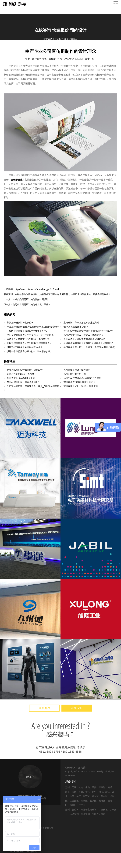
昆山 (87, 787)
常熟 (94, 787)
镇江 (101, 792)
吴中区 (104, 796)
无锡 (74, 787)
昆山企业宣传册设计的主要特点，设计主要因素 (30, 335)
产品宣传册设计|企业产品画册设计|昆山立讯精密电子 (33, 326)
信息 (13, 47)
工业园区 (74, 800)
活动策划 (74, 814)
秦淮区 (102, 800)
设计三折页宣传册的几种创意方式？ (25, 347)
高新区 (84, 800)
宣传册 (52, 58)
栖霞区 (73, 805)
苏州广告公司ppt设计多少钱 (20, 374)
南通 (110, 787)
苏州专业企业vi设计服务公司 (21, 378)
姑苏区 (86, 796)
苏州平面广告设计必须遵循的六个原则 (82, 378)
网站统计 (34, 851)
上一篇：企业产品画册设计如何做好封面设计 (26, 299)
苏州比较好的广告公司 (75, 374)
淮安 (72, 796)
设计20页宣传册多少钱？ (76, 326)
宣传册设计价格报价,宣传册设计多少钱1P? (28, 339)
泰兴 (87, 792)
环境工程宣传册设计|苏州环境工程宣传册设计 (29, 343)
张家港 (102, 787)
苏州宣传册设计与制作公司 (20, 322)
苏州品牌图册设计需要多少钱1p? (23, 382)
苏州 (67, 787)
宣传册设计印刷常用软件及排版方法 (81, 322)
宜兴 (81, 792)
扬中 (94, 792)
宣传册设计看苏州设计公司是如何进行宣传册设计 (88, 331)
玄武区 (93, 800)
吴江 (78, 796)
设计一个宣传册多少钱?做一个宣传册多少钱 (28, 351)
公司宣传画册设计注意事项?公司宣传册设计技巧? (88, 343)
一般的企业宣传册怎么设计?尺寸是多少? (27, 331)
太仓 (81, 787)
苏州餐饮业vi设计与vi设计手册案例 (81, 386)
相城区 (95, 796)
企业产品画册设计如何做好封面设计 (25, 370)
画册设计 (23, 47)
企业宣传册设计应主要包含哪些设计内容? (84, 339)
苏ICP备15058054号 (20, 851)
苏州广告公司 (72, 809)
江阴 (74, 792)
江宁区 (82, 805)
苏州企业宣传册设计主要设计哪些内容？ (84, 335)
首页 (6, 47)
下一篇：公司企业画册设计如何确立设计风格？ (27, 304)
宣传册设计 (16, 179)
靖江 (107, 792)
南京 (67, 792)
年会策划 (85, 814)
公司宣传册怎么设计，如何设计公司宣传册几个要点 (89, 347)
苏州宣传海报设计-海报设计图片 (80, 382)
